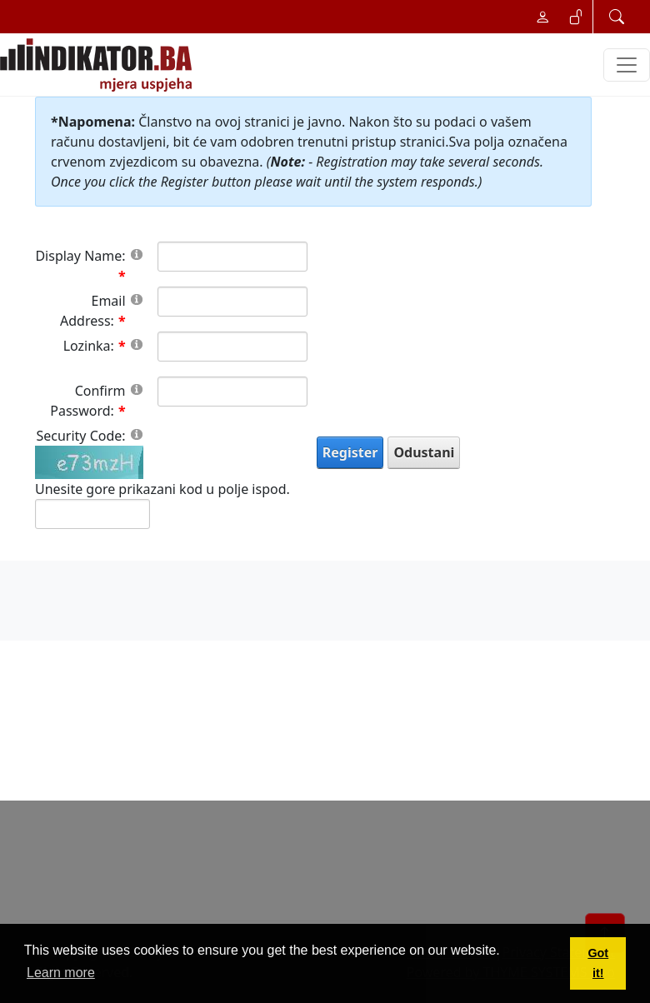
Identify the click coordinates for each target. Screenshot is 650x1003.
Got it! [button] (598, 963)
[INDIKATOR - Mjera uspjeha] (99, 65)
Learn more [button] (61, 973)
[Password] (233, 347)
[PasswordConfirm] (233, 392)
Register (350, 452)
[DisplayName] (233, 257)
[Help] (136, 253)
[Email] (233, 302)
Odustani (423, 452)
